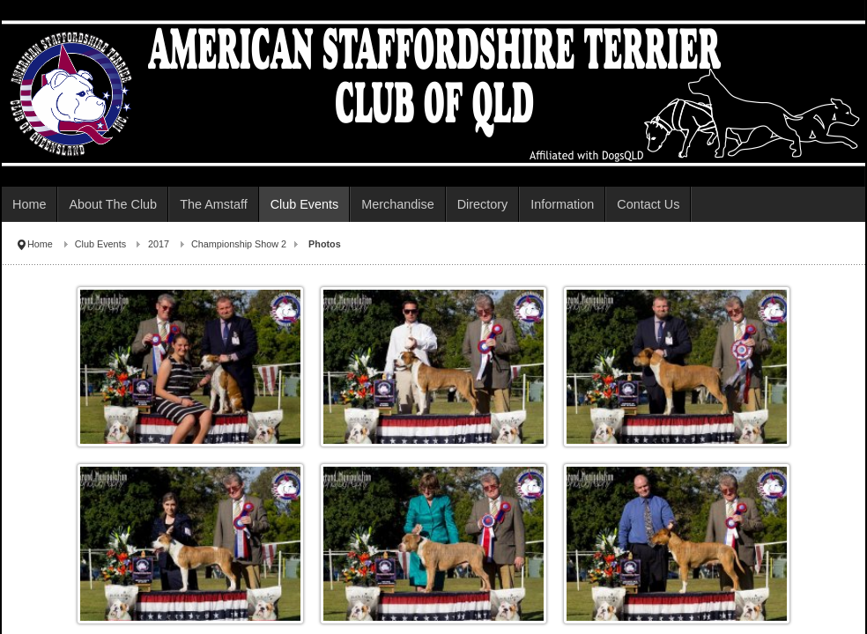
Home (40, 244)
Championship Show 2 (238, 244)
